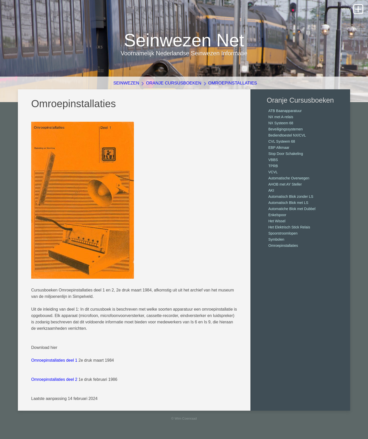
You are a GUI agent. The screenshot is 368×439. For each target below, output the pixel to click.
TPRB (273, 166)
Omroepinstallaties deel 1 (54, 360)
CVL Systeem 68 (281, 141)
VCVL (273, 172)
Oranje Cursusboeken (173, 83)
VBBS (273, 160)
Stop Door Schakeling (285, 154)
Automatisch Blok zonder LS (290, 196)
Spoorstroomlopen (282, 233)
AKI (271, 190)
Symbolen (276, 239)
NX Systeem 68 (280, 123)
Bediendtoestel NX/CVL (287, 135)
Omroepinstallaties (232, 83)
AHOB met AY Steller (285, 184)
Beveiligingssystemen (285, 129)
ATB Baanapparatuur (285, 111)
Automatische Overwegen (288, 178)
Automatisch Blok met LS (288, 203)
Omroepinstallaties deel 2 (54, 379)
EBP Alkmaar (278, 147)
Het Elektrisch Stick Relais (289, 227)
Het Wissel (276, 221)
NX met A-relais (280, 117)
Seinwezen (126, 83)
